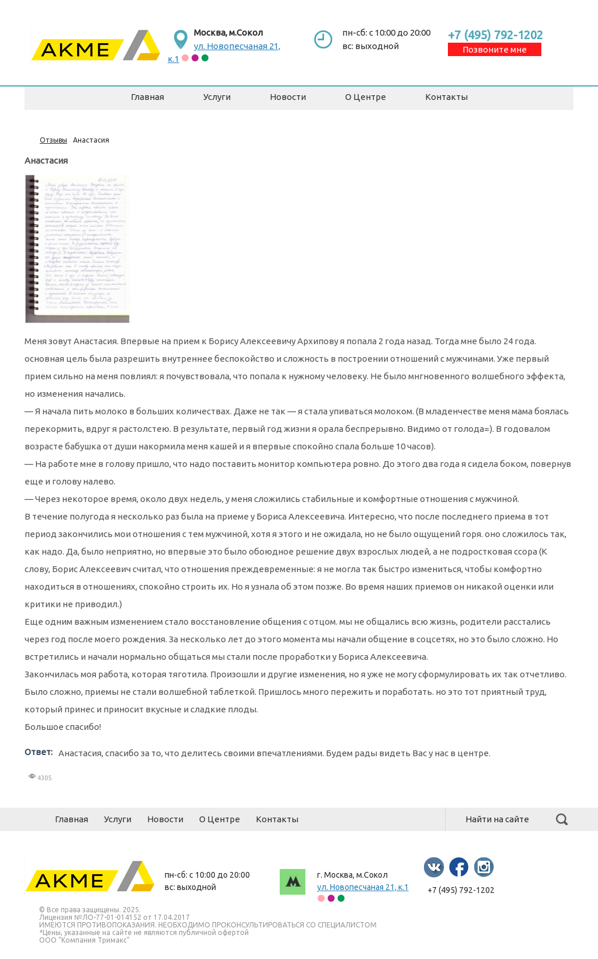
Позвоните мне (495, 49)
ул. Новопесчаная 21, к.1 (363, 887)
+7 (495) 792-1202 (495, 34)
